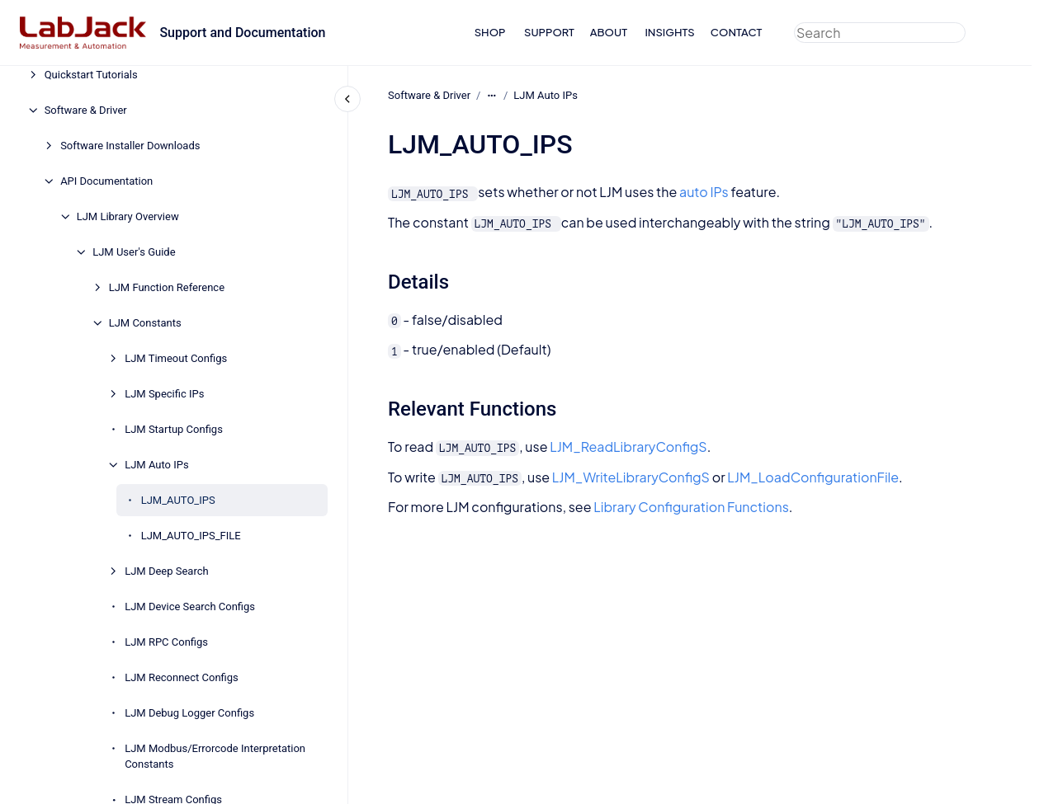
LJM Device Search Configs (190, 606)
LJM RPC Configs (166, 642)
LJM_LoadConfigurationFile (813, 477)
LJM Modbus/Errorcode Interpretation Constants (215, 756)
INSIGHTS (669, 32)
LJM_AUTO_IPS (178, 500)
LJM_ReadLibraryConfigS (628, 446)
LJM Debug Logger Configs (189, 713)
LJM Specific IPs (164, 394)
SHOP (490, 32)
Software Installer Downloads (130, 145)
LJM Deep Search (167, 571)
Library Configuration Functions (691, 506)
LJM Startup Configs (174, 429)
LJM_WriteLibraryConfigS (630, 477)
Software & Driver (86, 110)
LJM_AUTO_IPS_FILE (191, 535)
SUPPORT (549, 32)
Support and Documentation (242, 32)
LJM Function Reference (166, 287)
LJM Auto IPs (157, 464)
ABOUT (608, 32)
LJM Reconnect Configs (182, 677)
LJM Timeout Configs (176, 358)
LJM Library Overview (128, 216)
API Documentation (106, 181)
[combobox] (880, 32)
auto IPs (704, 191)
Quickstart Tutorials (91, 74)
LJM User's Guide (133, 252)
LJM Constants (145, 323)
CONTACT (737, 32)
